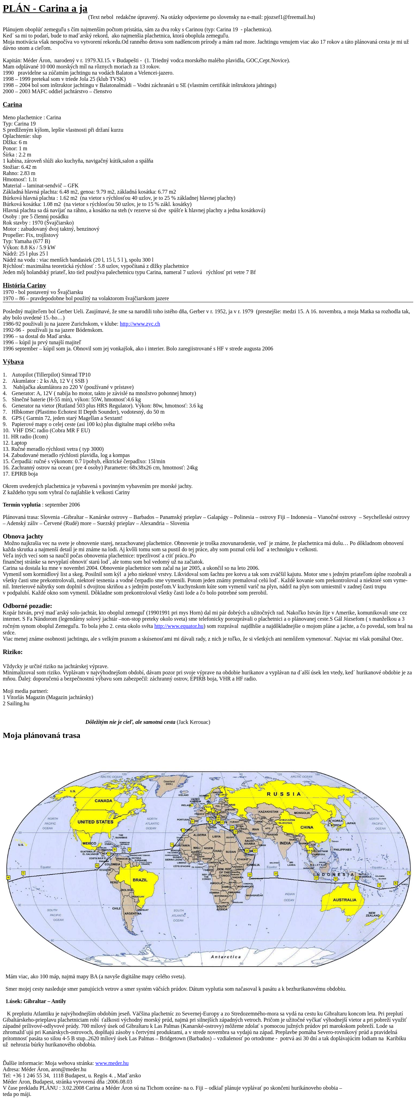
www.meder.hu (112, 1063)
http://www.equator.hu (179, 626)
